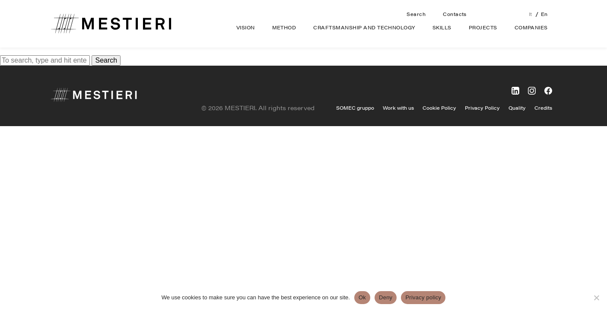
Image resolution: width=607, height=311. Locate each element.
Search (416, 14)
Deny (385, 297)
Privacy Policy (482, 108)
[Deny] (596, 297)
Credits (543, 108)
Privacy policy (423, 297)
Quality (517, 108)
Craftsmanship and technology (364, 27)
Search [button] (106, 60)
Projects (483, 27)
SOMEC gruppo (355, 108)
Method (284, 27)
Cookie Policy (439, 108)
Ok (362, 297)
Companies (531, 27)
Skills (441, 27)
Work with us (398, 108)
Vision (245, 27)
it (530, 14)
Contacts (455, 14)
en (544, 14)
